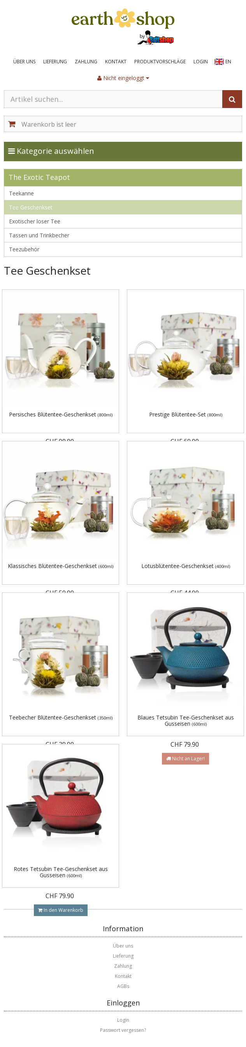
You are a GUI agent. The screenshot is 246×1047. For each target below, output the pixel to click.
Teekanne (21, 193)
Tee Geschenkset (31, 207)
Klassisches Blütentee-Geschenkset (60, 566)
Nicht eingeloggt (123, 78)
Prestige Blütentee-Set (185, 414)
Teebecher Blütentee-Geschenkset (60, 717)
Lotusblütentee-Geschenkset (185, 566)
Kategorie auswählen (59, 150)
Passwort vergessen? (123, 1030)
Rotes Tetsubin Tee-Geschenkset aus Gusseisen (61, 871)
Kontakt (116, 61)
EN (228, 61)
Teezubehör (24, 249)
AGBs (123, 986)
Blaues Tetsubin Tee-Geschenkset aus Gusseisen (185, 720)
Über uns (24, 61)
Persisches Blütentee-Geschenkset (60, 414)
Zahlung (86, 61)
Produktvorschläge (160, 61)
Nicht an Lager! (185, 758)
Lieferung (55, 61)
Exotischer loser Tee (34, 221)
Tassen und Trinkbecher (39, 235)
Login (200, 61)
